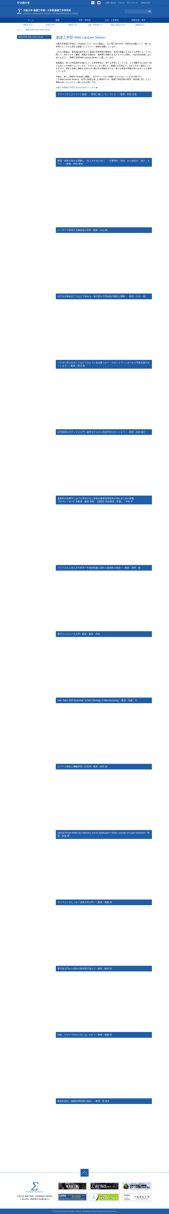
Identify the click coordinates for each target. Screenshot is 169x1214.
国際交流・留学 (138, 20)
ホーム (31, 20)
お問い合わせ (110, 3)
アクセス (121, 3)
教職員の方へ (140, 25)
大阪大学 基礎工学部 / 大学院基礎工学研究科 (51, 12)
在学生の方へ (51, 25)
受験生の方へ (28, 25)
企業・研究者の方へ (96, 25)
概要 (58, 20)
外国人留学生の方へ (118, 25)
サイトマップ (132, 3)
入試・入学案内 (112, 20)
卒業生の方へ (73, 25)
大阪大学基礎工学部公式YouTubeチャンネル (76, 88)
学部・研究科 (85, 20)
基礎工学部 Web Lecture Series (31, 37)
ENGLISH (146, 3)
